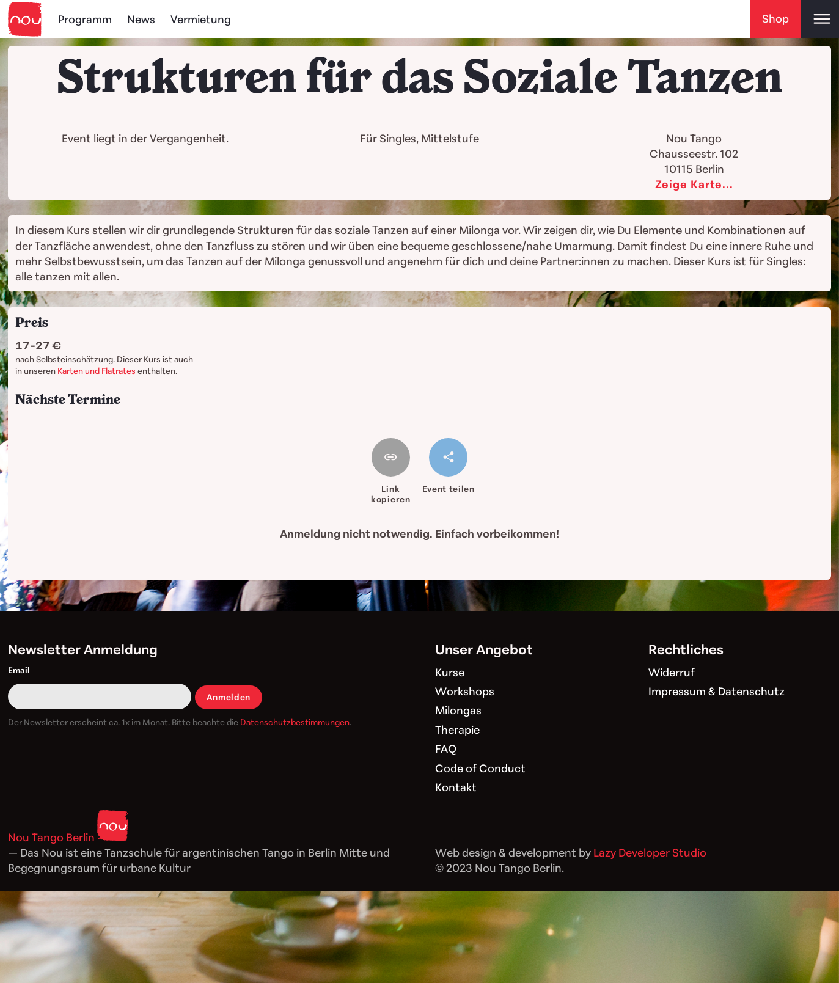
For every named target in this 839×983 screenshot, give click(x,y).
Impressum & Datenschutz (716, 691)
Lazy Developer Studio (649, 852)
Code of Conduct (480, 768)
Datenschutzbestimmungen (295, 722)
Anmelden (229, 697)
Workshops (464, 691)
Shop (775, 18)
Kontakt (456, 787)
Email (19, 670)
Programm (85, 19)
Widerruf (671, 672)
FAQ (445, 748)
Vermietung (200, 19)
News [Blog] (141, 19)
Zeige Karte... (694, 184)
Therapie (457, 729)
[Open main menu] (820, 19)
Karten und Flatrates (96, 370)
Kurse (449, 672)
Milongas (458, 710)
